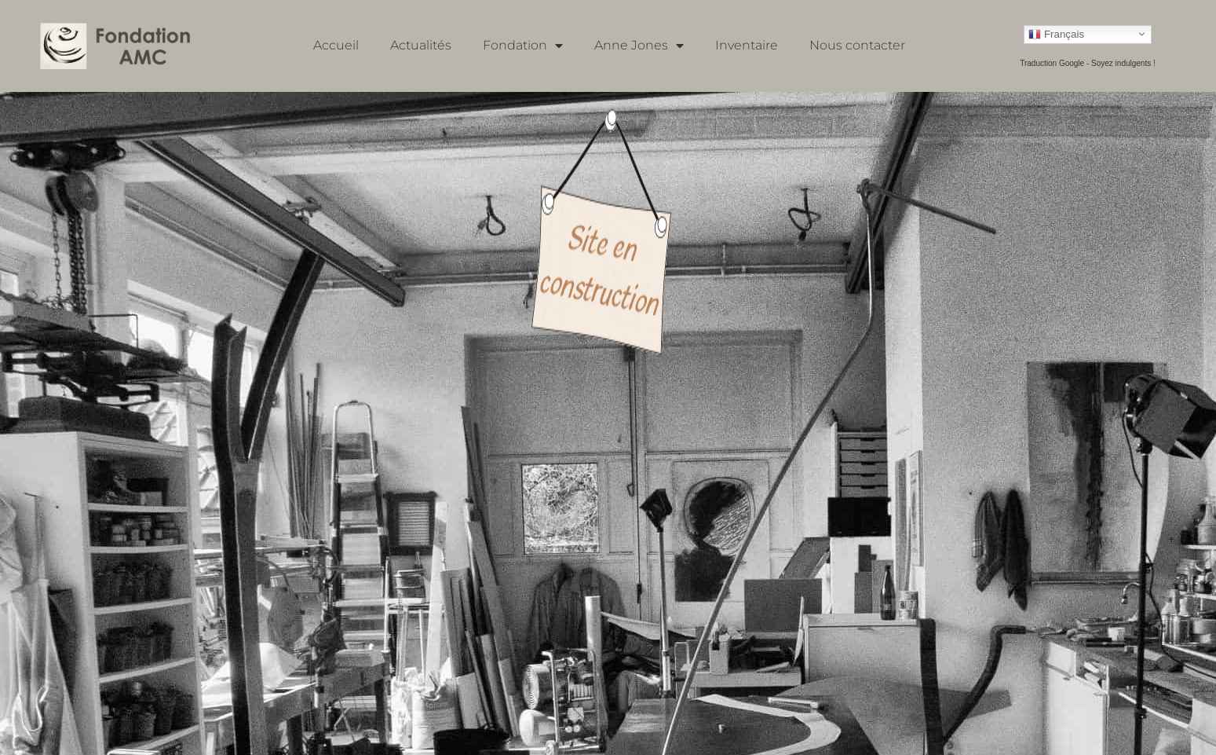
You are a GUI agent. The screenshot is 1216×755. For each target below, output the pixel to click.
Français (1056, 33)
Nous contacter (857, 45)
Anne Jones (639, 45)
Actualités (420, 45)
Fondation (523, 45)
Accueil (336, 45)
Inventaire (746, 45)
